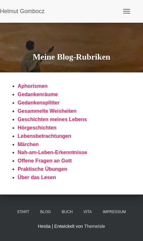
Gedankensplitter (39, 102)
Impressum (114, 212)
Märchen (28, 144)
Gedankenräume (38, 94)
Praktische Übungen (42, 169)
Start (23, 212)
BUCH (67, 212)
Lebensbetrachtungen (44, 136)
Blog (45, 212)
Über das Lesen (37, 177)
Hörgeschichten (37, 127)
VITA (87, 212)
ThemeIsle (94, 226)
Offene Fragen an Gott (45, 160)
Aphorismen (32, 86)
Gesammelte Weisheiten (47, 111)
